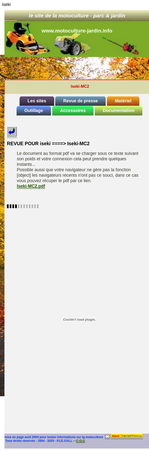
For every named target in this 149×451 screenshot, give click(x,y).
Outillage (34, 110)
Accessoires (73, 110)
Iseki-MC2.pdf (31, 186)
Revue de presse (80, 100)
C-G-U (80, 441)
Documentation (118, 110)
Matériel (123, 100)
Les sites (36, 100)
